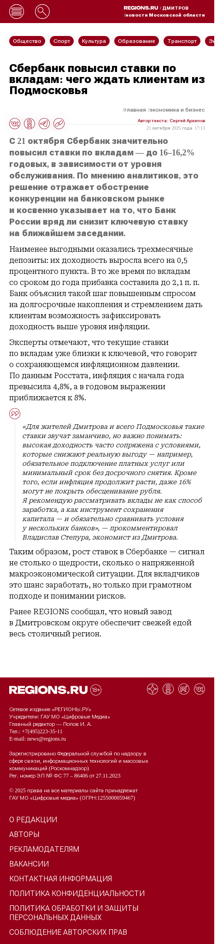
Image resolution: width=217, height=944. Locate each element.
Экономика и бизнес (177, 110)
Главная (135, 110)
